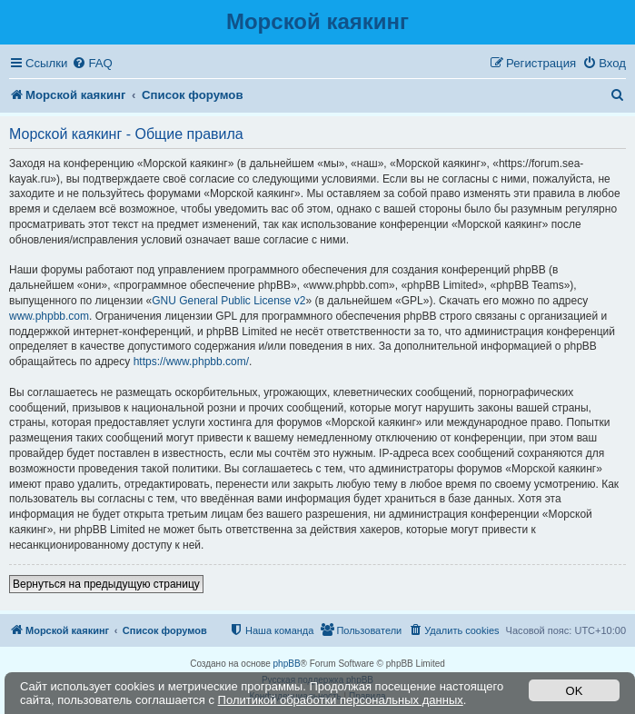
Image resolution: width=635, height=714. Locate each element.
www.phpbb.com (49, 316)
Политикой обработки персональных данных (340, 700)
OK (574, 691)
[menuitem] (92, 63)
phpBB (287, 664)
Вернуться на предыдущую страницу (106, 584)
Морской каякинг (317, 21)
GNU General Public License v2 (228, 300)
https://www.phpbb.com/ (191, 361)
